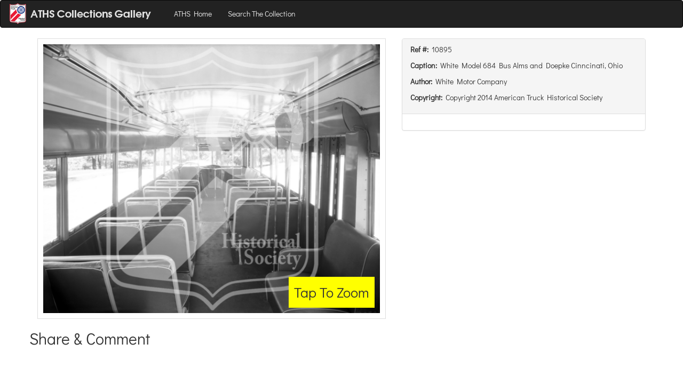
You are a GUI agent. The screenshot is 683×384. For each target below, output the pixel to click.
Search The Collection (262, 14)
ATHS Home (193, 14)
